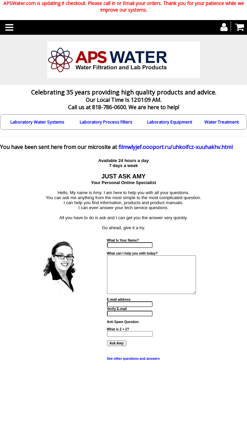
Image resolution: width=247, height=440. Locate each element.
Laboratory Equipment (169, 122)
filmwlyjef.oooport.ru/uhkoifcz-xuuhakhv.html (175, 147)
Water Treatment (221, 122)
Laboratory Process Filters (106, 122)
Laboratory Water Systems (37, 122)
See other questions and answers (133, 358)
